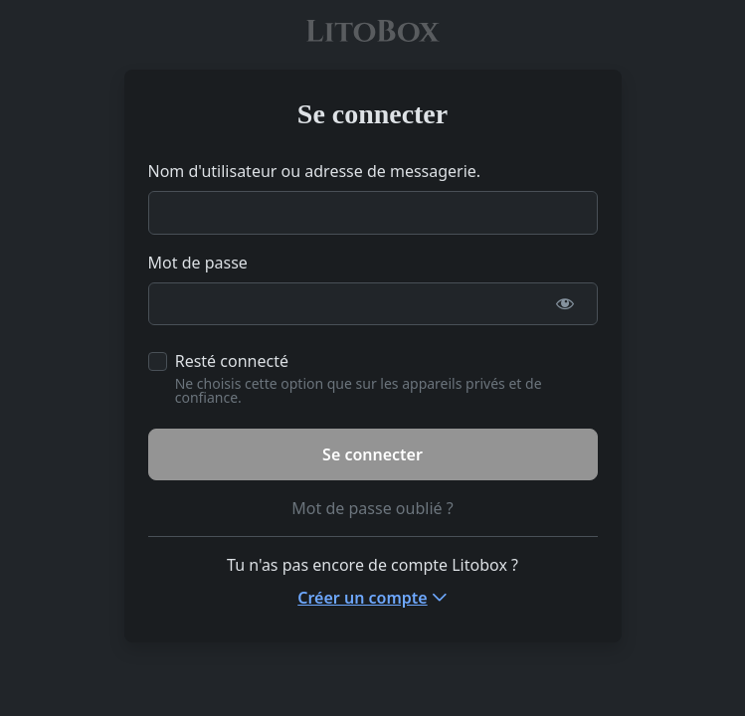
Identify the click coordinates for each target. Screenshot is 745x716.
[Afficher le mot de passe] (565, 304)
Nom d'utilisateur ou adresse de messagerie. (314, 171)
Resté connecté (231, 361)
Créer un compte (362, 598)
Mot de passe (198, 262)
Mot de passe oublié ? (372, 508)
